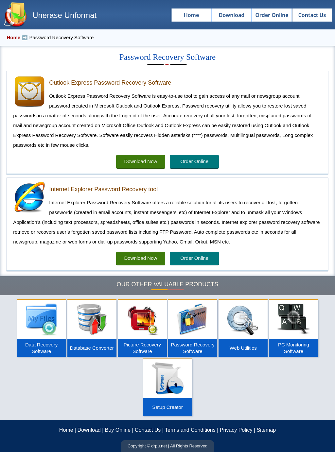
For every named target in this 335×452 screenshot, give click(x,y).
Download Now (140, 161)
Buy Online (118, 430)
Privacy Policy (236, 430)
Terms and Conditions (190, 430)
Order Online (194, 161)
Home (66, 430)
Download (89, 430)
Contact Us (148, 430)
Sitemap (266, 430)
